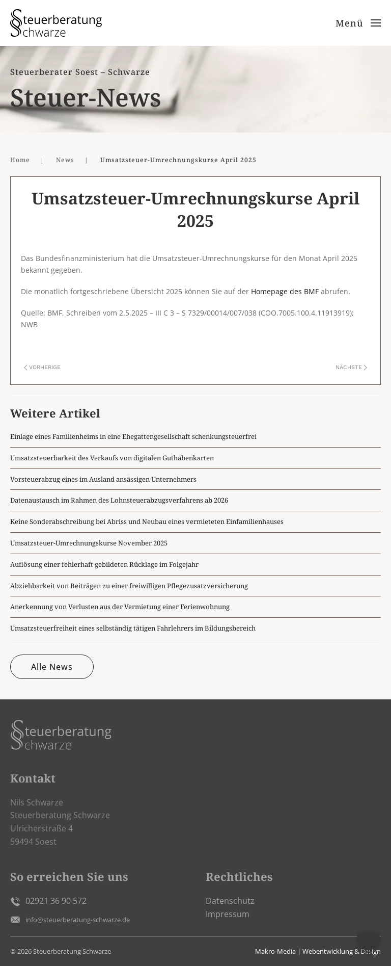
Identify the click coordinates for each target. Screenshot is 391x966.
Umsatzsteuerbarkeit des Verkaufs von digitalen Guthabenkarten (112, 457)
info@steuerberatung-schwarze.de (77, 919)
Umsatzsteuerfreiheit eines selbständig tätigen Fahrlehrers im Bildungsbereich (133, 628)
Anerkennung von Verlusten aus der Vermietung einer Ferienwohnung (120, 606)
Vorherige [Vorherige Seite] (42, 367)
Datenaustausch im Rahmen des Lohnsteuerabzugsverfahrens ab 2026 (119, 500)
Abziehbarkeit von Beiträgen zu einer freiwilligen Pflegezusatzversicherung (129, 585)
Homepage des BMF (285, 291)
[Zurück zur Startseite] (56, 23)
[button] (358, 23)
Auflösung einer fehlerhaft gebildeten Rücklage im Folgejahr (104, 564)
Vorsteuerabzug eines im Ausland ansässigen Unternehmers (103, 479)
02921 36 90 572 (56, 900)
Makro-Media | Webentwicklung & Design (318, 951)
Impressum (227, 914)
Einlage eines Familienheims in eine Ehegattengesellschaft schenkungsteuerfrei (133, 436)
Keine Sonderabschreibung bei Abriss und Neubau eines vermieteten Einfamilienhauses (147, 521)
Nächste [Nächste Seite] (351, 367)
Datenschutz (230, 900)
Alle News (52, 666)
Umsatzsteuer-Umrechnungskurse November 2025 (88, 542)
